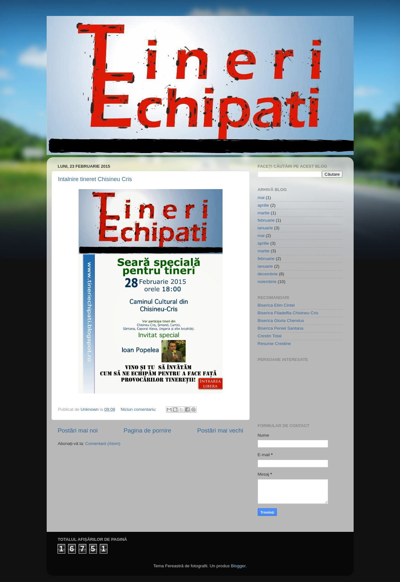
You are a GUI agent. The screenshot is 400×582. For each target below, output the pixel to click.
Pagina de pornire (147, 430)
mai (261, 197)
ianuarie (265, 228)
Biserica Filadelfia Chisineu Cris (288, 312)
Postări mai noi (78, 430)
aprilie (263, 205)
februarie (266, 220)
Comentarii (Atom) (103, 443)
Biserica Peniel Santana (280, 328)
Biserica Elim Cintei (276, 305)
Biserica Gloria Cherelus (281, 320)
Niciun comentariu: (139, 409)
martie (264, 213)
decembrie (268, 274)
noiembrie (267, 281)
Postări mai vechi (220, 430)
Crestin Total (270, 335)
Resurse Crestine (274, 343)
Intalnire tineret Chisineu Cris (95, 179)
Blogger (238, 565)
